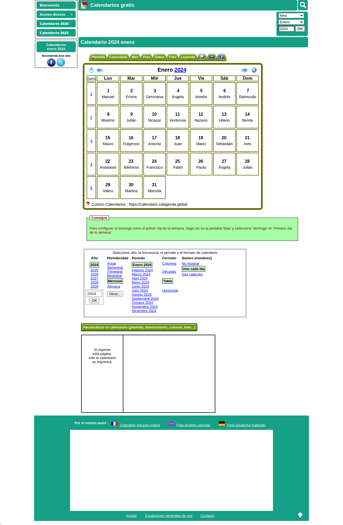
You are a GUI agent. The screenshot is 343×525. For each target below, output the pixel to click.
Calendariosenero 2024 (56, 47)
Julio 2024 (140, 290)
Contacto (207, 516)
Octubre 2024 (142, 303)
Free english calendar (193, 425)
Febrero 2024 (142, 270)
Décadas (169, 272)
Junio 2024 (140, 286)
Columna (169, 263)
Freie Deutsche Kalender (246, 425)
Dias (146, 57)
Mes (135, 57)
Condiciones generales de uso (168, 516)
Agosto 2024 (141, 295)
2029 (94, 286)
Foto (172, 57)
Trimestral (115, 272)
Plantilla (98, 57)
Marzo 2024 (141, 274)
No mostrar (190, 263)
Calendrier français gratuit (140, 425)
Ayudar (131, 516)
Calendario (118, 57)
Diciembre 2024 (144, 311)
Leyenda (188, 57)
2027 (94, 278)
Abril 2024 (140, 278)
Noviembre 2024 (144, 307)
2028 (94, 282)
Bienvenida (50, 5)
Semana (113, 286)
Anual (111, 263)
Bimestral (114, 276)
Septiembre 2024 (145, 299)
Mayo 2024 (140, 282)
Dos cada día (192, 274)
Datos (159, 57)
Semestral (115, 267)
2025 (94, 270)
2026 (94, 274)
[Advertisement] (176, 23)
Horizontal (170, 290)
